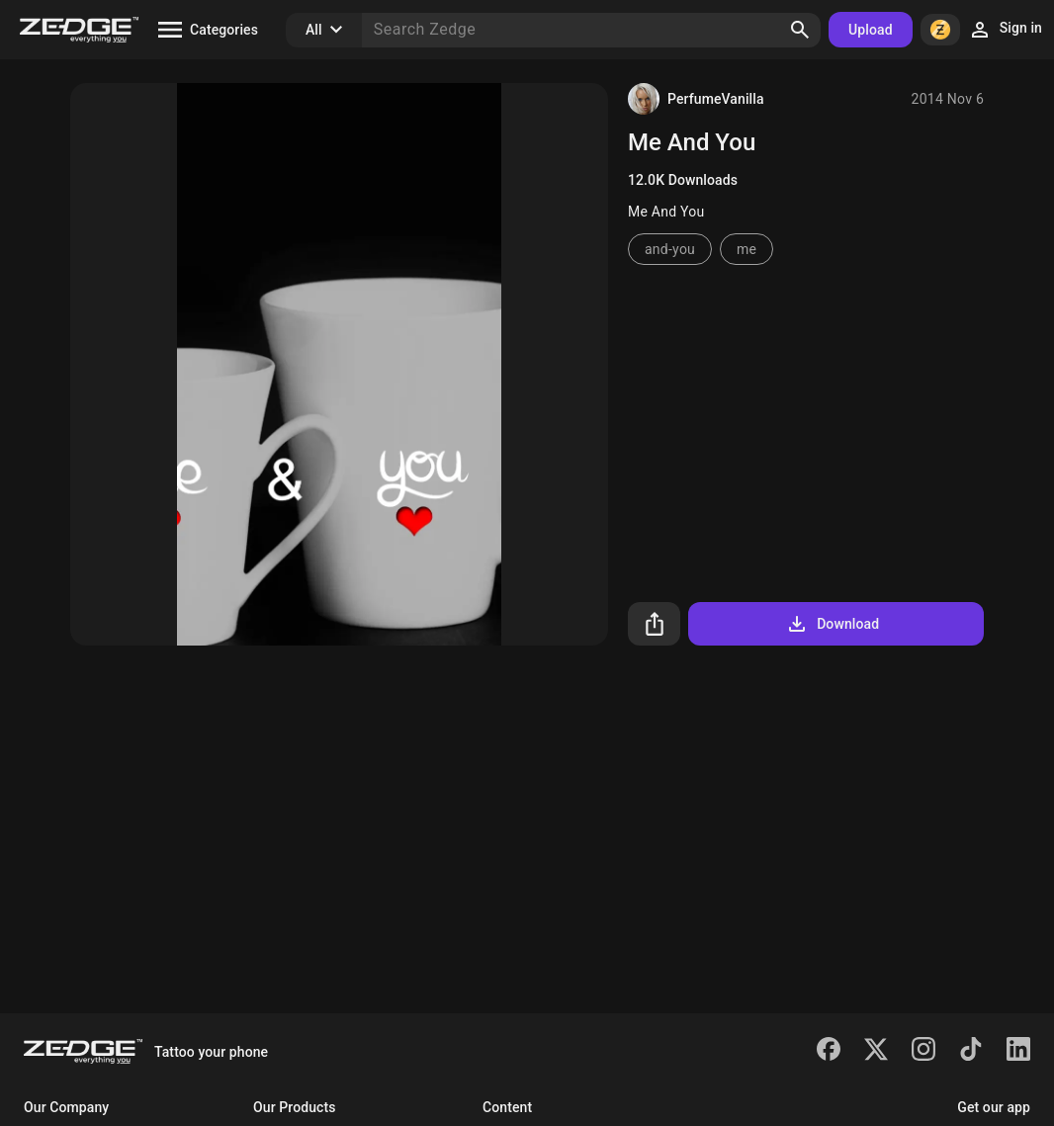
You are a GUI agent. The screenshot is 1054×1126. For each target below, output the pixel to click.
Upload (870, 30)
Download (832, 624)
